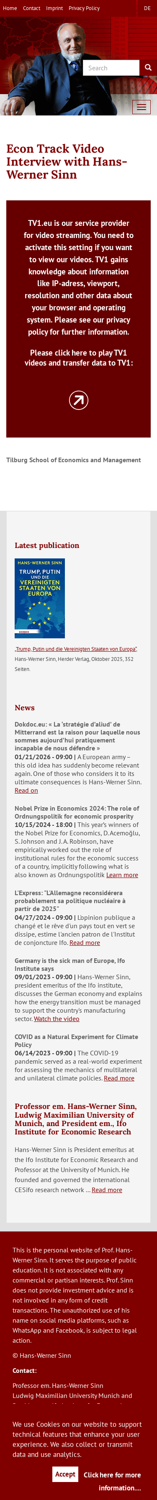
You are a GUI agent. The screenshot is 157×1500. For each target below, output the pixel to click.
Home (10, 8)
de (147, 8)
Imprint (54, 8)
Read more (84, 942)
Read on (26, 790)
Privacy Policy (84, 8)
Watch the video (57, 1018)
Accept (65, 1474)
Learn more (122, 874)
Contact (31, 8)
